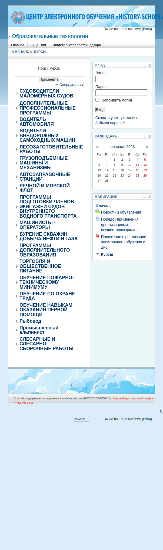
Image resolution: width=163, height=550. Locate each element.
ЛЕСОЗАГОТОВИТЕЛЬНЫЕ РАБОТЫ (51, 149)
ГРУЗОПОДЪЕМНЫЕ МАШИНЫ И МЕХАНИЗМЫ (43, 163)
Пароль (102, 87)
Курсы (40, 52)
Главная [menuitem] (18, 45)
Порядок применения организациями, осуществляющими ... (120, 224)
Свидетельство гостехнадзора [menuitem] (76, 45)
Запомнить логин (117, 100)
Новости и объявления (121, 212)
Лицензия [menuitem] (38, 45)
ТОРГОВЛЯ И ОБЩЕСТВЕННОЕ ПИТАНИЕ (40, 266)
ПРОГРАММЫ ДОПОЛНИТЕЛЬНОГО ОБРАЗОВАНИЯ (44, 250)
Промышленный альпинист (38, 330)
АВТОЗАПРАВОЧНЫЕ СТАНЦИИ (44, 177)
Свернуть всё (71, 85)
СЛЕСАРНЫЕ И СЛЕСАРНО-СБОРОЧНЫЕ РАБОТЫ (46, 343)
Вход (147, 29)
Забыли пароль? (110, 123)
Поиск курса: (49, 68)
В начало (20, 52)
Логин (100, 73)
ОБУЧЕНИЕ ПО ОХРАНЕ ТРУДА (47, 296)
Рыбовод (30, 321)
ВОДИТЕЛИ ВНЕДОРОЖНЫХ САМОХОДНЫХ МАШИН (47, 135)
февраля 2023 (122, 146)
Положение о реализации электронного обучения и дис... (123, 242)
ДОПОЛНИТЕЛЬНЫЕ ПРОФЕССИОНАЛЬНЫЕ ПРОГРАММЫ (47, 107)
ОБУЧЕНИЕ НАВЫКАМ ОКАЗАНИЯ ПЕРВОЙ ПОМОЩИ (45, 309)
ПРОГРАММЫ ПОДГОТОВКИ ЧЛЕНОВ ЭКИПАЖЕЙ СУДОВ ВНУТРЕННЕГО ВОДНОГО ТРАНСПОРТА (47, 206)
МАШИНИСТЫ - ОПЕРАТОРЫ (37, 225)
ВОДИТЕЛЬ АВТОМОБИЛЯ (36, 122)
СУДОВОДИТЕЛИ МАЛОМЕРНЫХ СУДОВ (46, 93)
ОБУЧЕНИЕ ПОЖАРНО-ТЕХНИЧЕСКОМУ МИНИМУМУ (46, 282)
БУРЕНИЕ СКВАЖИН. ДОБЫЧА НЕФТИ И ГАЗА (48, 236)
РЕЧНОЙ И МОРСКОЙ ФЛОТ (44, 188)
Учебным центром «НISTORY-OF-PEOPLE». (86, 398)
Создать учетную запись (116, 118)
